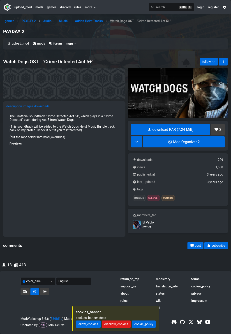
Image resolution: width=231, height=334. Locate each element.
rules (77, 7)
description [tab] (14, 106)
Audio (47, 21)
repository (163, 279)
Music (63, 21)
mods (39, 7)
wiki (159, 300)
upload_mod (23, 7)
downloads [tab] (41, 106)
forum (55, 43)
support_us (128, 286)
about (124, 293)
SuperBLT (153, 198)
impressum (199, 300)
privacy (196, 293)
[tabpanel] (64, 167)
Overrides (168, 198)
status (160, 293)
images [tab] (28, 106)
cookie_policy (200, 286)
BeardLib (139, 198)
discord (65, 7)
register (213, 7)
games (51, 7)
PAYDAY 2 (29, 21)
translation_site (167, 286)
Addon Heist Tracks (89, 21)
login (200, 7)
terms (195, 279)
